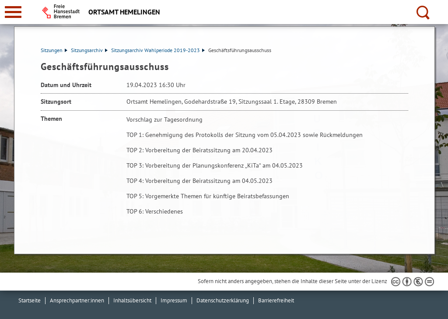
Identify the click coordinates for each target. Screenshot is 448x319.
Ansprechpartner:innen (77, 300)
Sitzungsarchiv (89, 50)
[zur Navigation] (13, 12)
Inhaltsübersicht (132, 300)
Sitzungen (54, 50)
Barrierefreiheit (276, 300)
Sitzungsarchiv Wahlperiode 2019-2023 (158, 50)
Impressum (174, 300)
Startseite (29, 300)
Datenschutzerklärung (222, 300)
